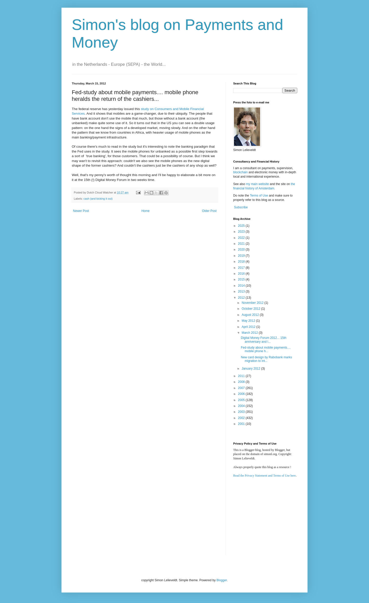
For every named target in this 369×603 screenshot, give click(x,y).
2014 (242, 285)
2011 (242, 376)
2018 (242, 261)
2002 (242, 418)
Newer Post (81, 211)
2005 (242, 400)
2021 (242, 243)
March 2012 (250, 333)
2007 (242, 388)
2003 (242, 412)
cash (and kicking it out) (98, 198)
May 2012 (249, 320)
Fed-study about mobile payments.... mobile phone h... (266, 349)
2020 (242, 249)
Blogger (222, 580)
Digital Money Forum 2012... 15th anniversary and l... (263, 339)
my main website (257, 184)
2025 (242, 226)
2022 (242, 238)
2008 (242, 382)
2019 (242, 255)
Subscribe (241, 207)
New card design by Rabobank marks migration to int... (266, 359)
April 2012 (249, 327)
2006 (242, 394)
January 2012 (251, 368)
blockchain (241, 172)
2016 (242, 273)
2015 (242, 279)
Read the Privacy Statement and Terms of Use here (264, 475)
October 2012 (251, 308)
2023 (242, 231)
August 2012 (251, 315)
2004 (242, 406)
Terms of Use (259, 195)
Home (145, 211)
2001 (242, 424)
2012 (242, 297)
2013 (242, 291)
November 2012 (253, 303)
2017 (242, 268)
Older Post (209, 211)
